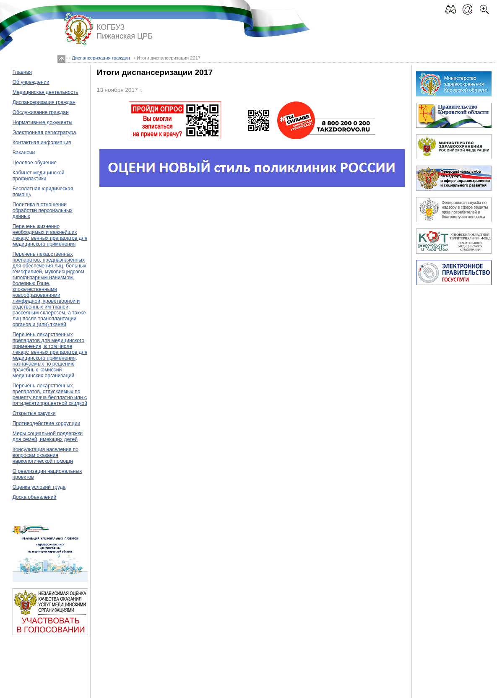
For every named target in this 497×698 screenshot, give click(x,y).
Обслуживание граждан (41, 112)
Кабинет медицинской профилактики (39, 176)
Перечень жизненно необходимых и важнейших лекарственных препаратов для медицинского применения (50, 235)
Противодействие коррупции (47, 423)
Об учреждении (31, 82)
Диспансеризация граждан (101, 57)
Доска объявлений (35, 497)
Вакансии (24, 153)
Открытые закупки (34, 413)
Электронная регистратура (44, 132)
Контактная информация (42, 142)
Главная (22, 72)
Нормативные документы (43, 122)
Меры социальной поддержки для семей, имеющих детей (48, 436)
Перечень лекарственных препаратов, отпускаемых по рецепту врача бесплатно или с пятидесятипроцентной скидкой (50, 394)
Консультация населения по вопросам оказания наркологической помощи (45, 455)
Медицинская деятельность (45, 92)
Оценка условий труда (39, 487)
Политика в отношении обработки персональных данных (43, 210)
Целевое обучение (35, 163)
